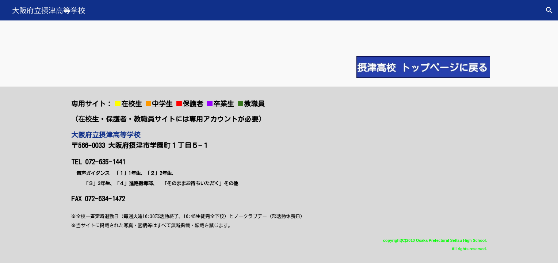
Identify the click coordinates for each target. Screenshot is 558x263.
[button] (549, 10)
